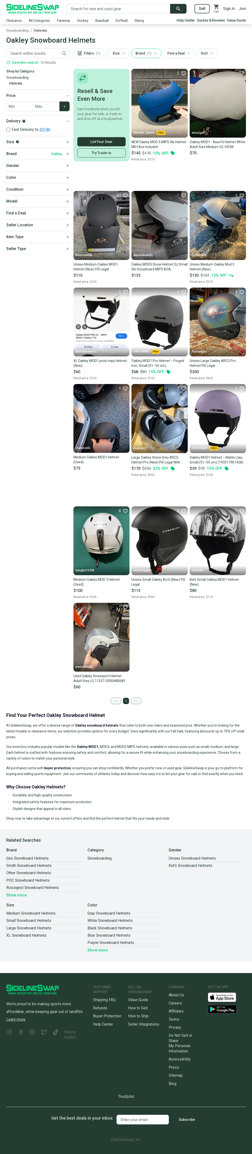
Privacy (175, 1027)
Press (174, 1067)
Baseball (101, 21)
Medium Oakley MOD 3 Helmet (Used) (96, 582)
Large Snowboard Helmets (28, 928)
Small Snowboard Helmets (28, 920)
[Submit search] (178, 9)
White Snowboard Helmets (110, 920)
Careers (175, 1003)
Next (136, 701)
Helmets (40, 30)
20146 (44, 129)
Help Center (186, 20)
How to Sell (138, 1008)
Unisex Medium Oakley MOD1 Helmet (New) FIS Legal (95, 266)
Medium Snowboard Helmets (31, 913)
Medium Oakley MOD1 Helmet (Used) (96, 459)
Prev (116, 701)
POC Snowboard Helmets (28, 880)
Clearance (14, 21)
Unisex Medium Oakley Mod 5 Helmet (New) (212, 266)
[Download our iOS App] (226, 997)
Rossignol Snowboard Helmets (32, 887)
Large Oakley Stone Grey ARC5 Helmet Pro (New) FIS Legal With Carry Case (155, 460)
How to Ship (138, 1016)
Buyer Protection (107, 1016)
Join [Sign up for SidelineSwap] (242, 8)
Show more (16, 895)
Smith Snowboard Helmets (28, 865)
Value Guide (236, 20)
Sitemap (176, 1075)
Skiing (139, 21)
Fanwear (63, 21)
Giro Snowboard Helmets (27, 858)
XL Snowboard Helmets (26, 935)
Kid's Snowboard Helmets (190, 865)
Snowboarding (17, 30)
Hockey (82, 21)
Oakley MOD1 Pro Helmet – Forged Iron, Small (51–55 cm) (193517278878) (157, 363)
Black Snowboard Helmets (109, 928)
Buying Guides (70, 1034)
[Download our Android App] (227, 1009)
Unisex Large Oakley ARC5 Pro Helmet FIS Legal (213, 363)
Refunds (100, 1008)
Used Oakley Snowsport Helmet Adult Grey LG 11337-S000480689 (99, 678)
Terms (174, 1019)
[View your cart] (216, 9)
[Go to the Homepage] (32, 9)
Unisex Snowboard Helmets (192, 858)
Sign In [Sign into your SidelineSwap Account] (229, 8)
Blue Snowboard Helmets (108, 935)
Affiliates (176, 1011)
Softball (121, 21)
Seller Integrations (143, 1024)
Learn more (15, 1019)
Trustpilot (126, 1096)
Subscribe (187, 1120)
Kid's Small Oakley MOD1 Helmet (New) (214, 582)
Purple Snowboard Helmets (110, 942)
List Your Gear (101, 142)
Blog (172, 1083)
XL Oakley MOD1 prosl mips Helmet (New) (100, 363)
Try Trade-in (101, 153)
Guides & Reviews (211, 20)
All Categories (39, 21)
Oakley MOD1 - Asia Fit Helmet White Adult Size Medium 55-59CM (217, 144)
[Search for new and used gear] (118, 8)
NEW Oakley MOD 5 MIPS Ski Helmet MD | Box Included (158, 144)
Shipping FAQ (104, 999)
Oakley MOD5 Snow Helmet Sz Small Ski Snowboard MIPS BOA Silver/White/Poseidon (159, 267)
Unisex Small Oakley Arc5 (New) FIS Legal (158, 582)
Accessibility (180, 1059)
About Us (176, 995)
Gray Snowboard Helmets (108, 913)
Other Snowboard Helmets (28, 873)
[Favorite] (181, 73)
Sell (202, 8)
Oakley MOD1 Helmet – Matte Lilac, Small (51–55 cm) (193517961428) (216, 459)
